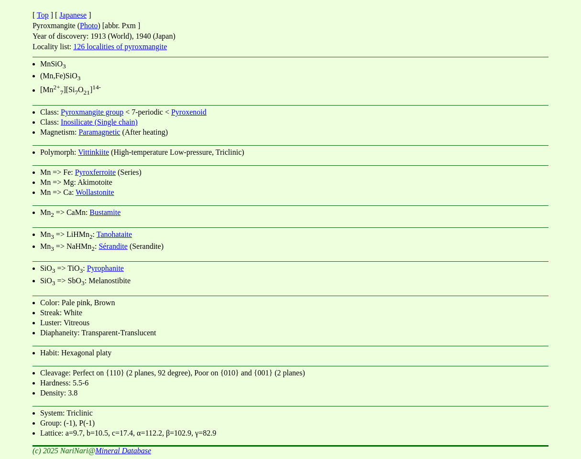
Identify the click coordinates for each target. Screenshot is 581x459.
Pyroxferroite (95, 172)
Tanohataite (114, 234)
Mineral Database (123, 451)
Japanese (73, 15)
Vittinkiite (93, 152)
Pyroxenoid (189, 112)
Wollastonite (95, 192)
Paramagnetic (99, 132)
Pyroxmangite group (92, 112)
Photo (89, 25)
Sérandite (113, 246)
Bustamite (105, 212)
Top (43, 15)
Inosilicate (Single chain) (99, 122)
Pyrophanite (105, 268)
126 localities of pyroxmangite (120, 47)
